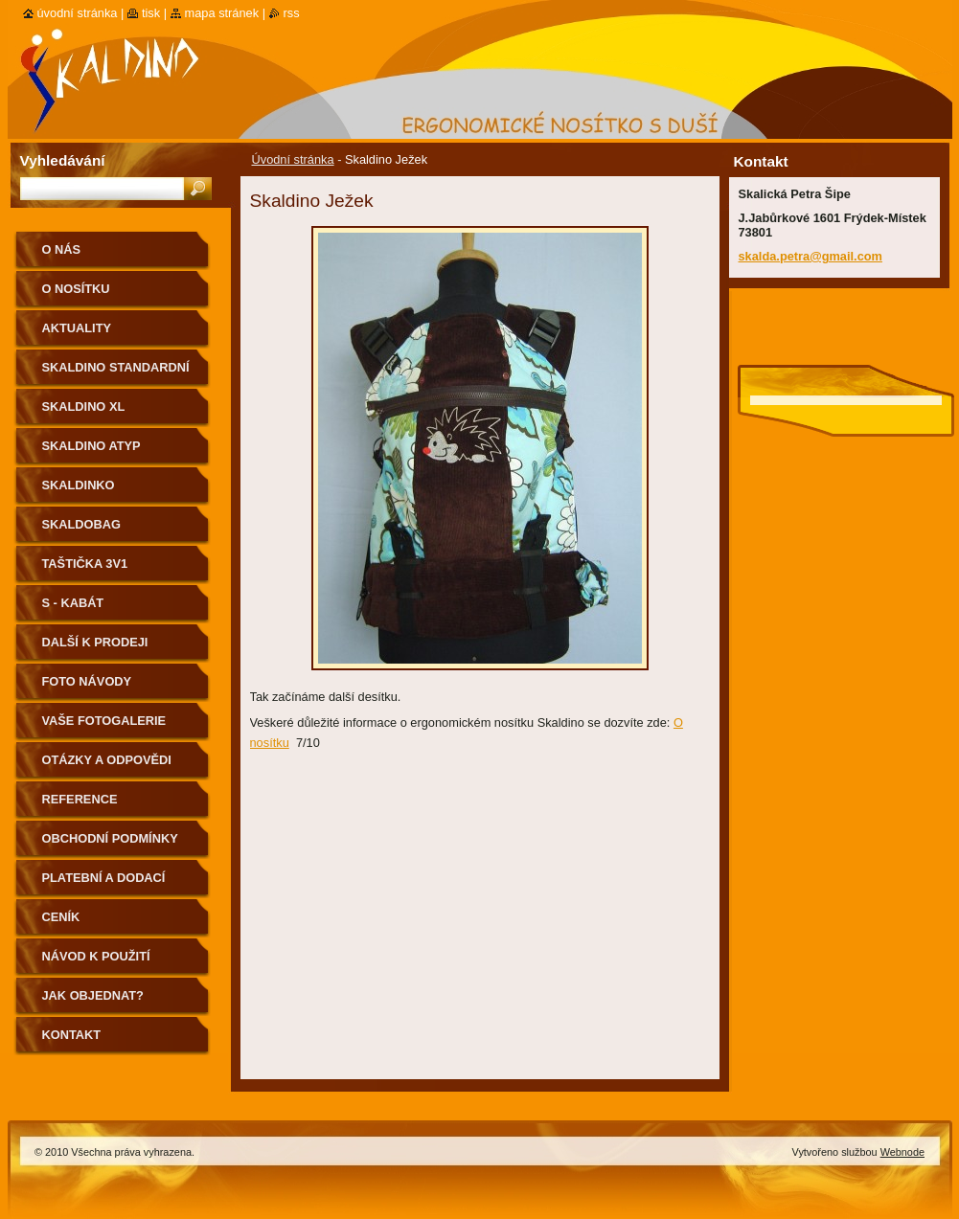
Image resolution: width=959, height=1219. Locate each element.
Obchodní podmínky (110, 838)
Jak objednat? (93, 995)
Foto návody (87, 681)
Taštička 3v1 (85, 563)
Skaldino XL (84, 406)
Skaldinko (78, 485)
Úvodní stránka (293, 159)
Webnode (902, 1152)
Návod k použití (96, 956)
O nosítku (76, 289)
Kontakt (72, 1034)
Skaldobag (81, 524)
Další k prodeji (95, 642)
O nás (61, 249)
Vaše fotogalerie (104, 720)
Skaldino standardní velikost (116, 374)
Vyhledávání (62, 160)
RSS (292, 13)
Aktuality (77, 328)
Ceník (61, 917)
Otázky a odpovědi (106, 760)
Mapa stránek (222, 13)
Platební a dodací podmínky (104, 884)
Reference (80, 799)
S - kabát (73, 603)
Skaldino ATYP (91, 446)
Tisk (151, 13)
